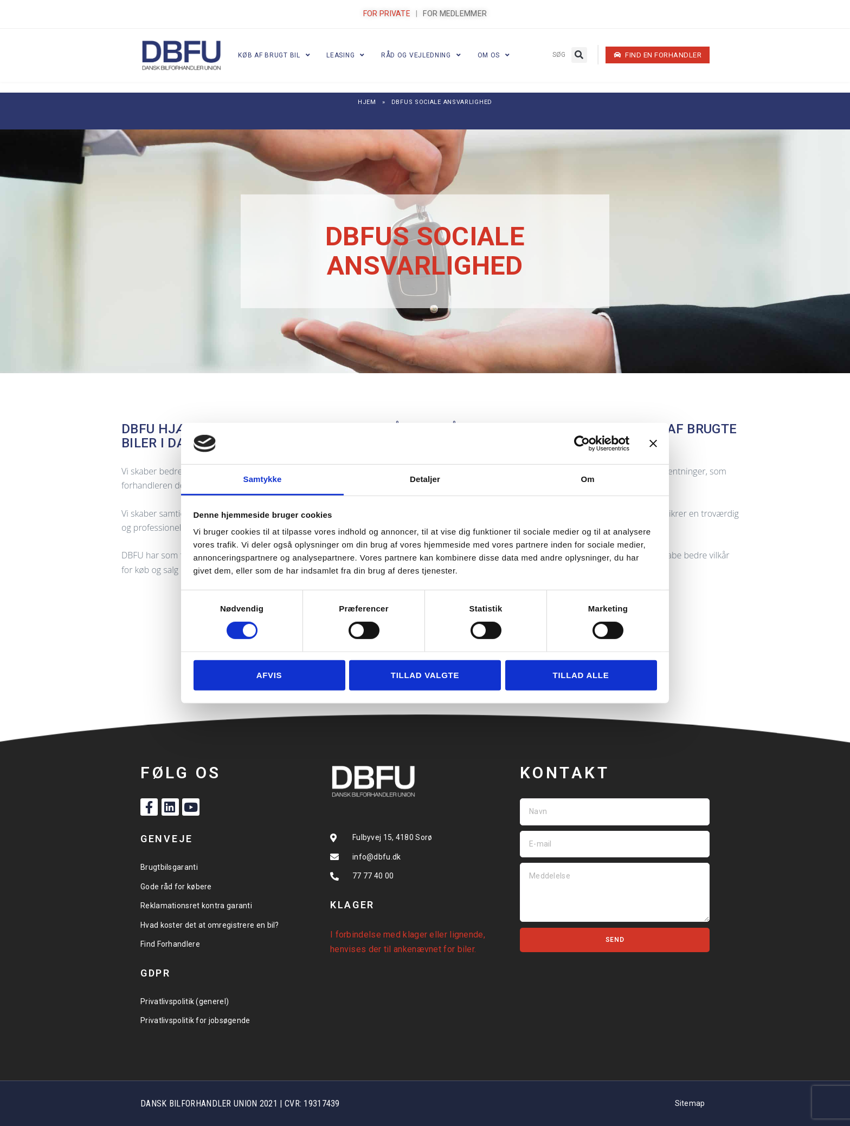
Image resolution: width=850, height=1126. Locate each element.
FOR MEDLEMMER (455, 13)
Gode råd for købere (176, 886)
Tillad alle (581, 675)
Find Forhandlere (170, 944)
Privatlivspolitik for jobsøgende (195, 1020)
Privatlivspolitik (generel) (184, 1001)
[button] (579, 55)
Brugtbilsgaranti (169, 867)
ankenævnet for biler (434, 949)
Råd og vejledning (421, 55)
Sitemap (690, 1103)
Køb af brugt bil (274, 55)
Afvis (269, 675)
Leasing (345, 55)
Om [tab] (587, 479)
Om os (494, 55)
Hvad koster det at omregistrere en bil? (209, 925)
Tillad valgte (425, 675)
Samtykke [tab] (262, 479)
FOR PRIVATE (386, 13)
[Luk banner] (653, 443)
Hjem (367, 102)
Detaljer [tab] (425, 479)
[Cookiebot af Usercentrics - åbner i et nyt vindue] (582, 443)
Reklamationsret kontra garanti (196, 905)
